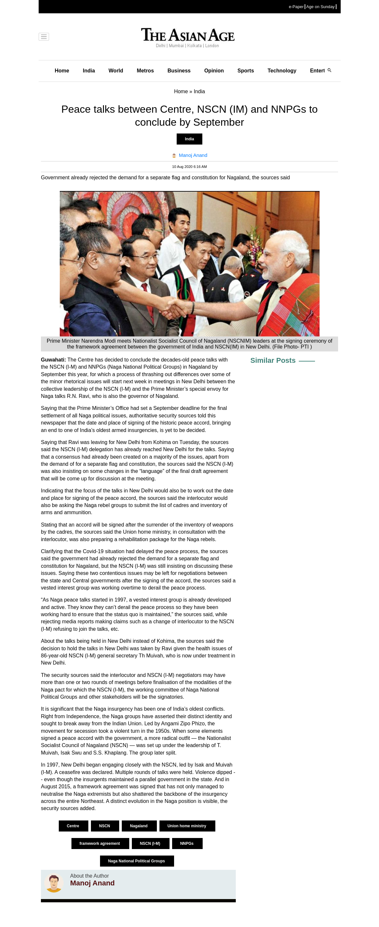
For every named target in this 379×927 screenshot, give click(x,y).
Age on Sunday (320, 6)
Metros (145, 70)
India (89, 70)
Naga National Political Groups (137, 861)
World (115, 70)
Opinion (214, 70)
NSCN (105, 826)
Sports (245, 70)
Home (62, 70)
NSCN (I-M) (150, 843)
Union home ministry (188, 826)
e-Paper (296, 6)
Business (179, 70)
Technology (282, 70)
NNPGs (187, 843)
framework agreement (100, 843)
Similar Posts (273, 360)
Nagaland (139, 826)
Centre (73, 826)
